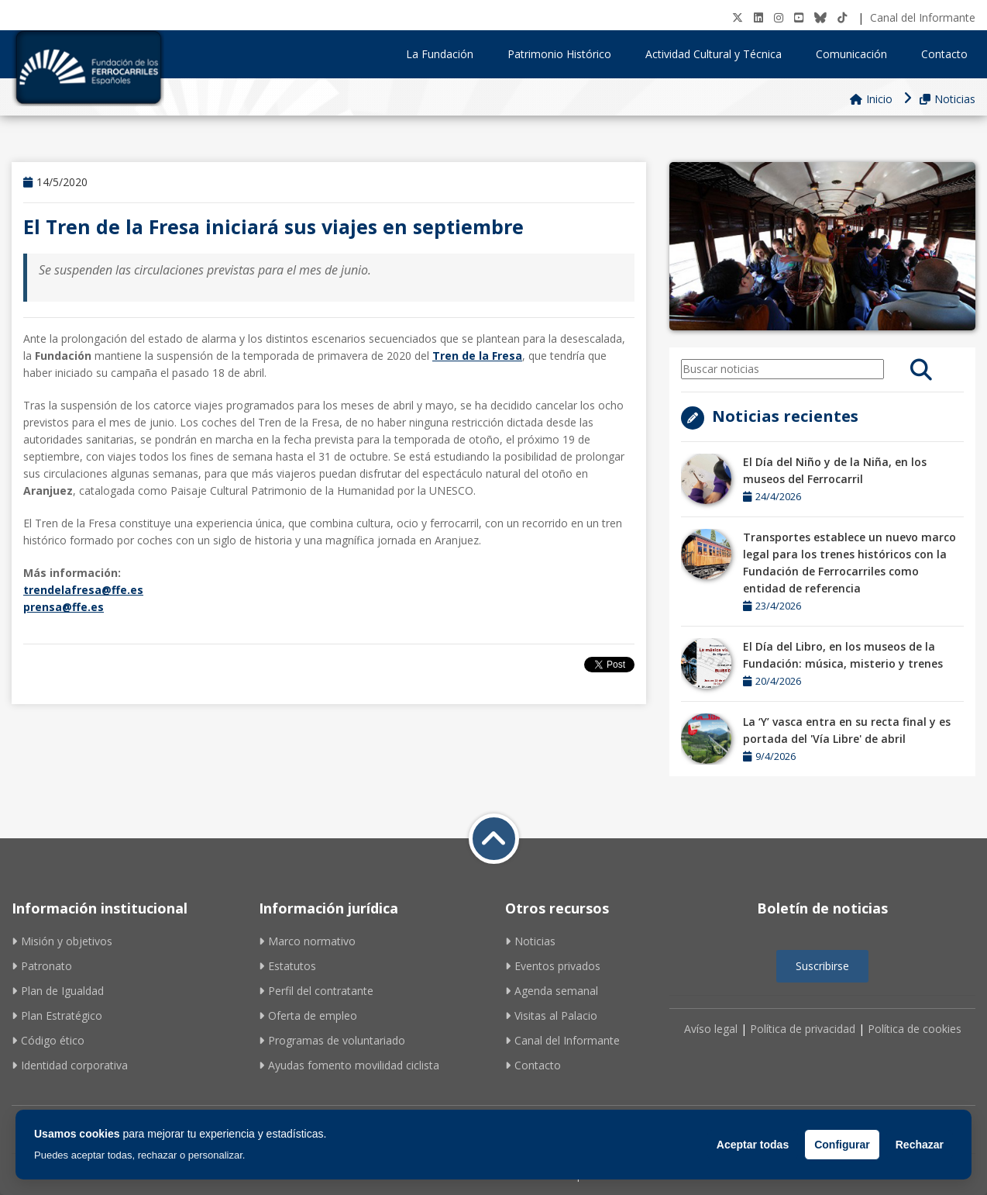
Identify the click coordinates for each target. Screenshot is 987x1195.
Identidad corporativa (70, 1065)
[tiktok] (842, 17)
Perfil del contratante (316, 990)
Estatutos (287, 965)
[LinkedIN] (758, 17)
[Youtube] (798, 17)
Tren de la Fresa (477, 355)
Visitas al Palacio (551, 1015)
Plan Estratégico (57, 1015)
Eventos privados (552, 965)
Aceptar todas (753, 1144)
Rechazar (920, 1144)
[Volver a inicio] (494, 838)
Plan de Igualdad (58, 990)
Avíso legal (711, 1028)
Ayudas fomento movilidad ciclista (349, 1065)
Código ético (48, 1040)
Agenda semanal (551, 990)
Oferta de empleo (308, 1015)
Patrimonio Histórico (564, 54)
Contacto (944, 54)
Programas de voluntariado (332, 1040)
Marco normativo (307, 941)
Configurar (842, 1144)
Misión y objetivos (62, 941)
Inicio (871, 99)
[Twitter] (737, 17)
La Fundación (445, 54)
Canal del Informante (922, 17)
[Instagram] (778, 17)
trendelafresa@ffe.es (83, 589)
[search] (921, 369)
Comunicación (857, 54)
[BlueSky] (820, 17)
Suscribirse (822, 965)
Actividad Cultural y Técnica (719, 54)
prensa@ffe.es (63, 606)
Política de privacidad (802, 1028)
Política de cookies (914, 1028)
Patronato (42, 965)
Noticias (947, 99)
